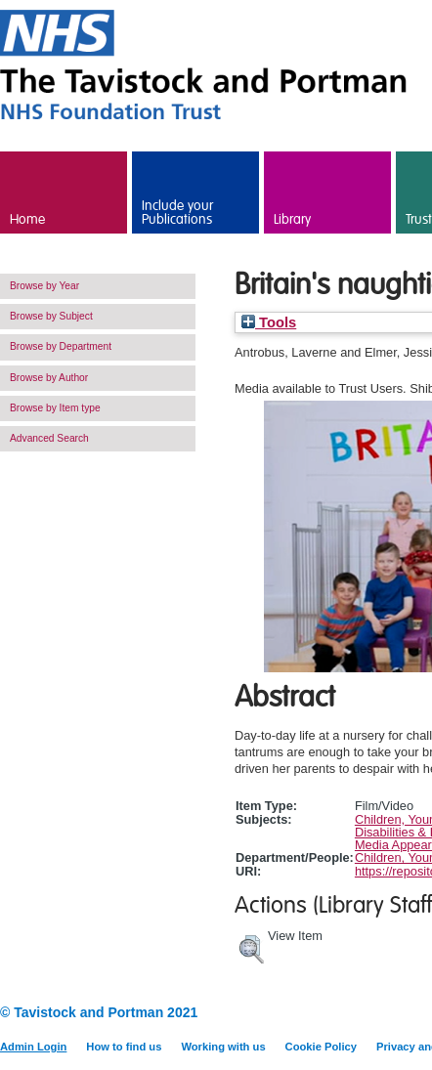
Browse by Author (49, 377)
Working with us (223, 1046)
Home (27, 220)
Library (292, 220)
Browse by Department (60, 346)
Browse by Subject (51, 316)
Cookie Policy (321, 1046)
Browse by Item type (55, 408)
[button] (251, 946)
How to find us (123, 1046)
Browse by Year (44, 285)
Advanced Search (49, 438)
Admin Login (33, 1046)
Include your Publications (177, 213)
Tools (268, 322)
